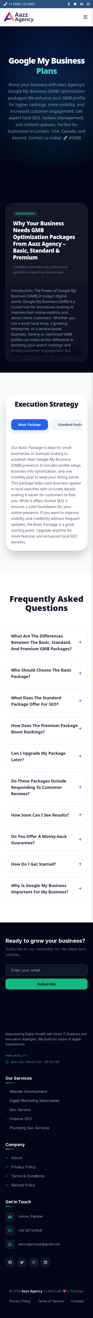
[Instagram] (88, 4)
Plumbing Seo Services (27, 1128)
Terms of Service (51, 1301)
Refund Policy (20, 1185)
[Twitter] (75, 4)
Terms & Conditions (25, 1176)
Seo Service (17, 1109)
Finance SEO (18, 1118)
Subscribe (46, 984)
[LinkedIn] (81, 4)
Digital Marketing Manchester (32, 1100)
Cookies (77, 1301)
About (13, 1158)
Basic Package (29, 424)
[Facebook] (69, 4)
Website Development (26, 1091)
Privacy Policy (20, 1167)
